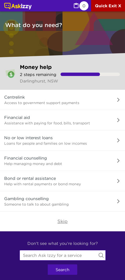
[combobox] (63, 255)
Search (62, 269)
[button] (62, 100)
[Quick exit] (108, 5)
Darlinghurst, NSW (39, 81)
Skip (62, 221)
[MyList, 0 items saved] (80, 5)
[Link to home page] (18, 6)
